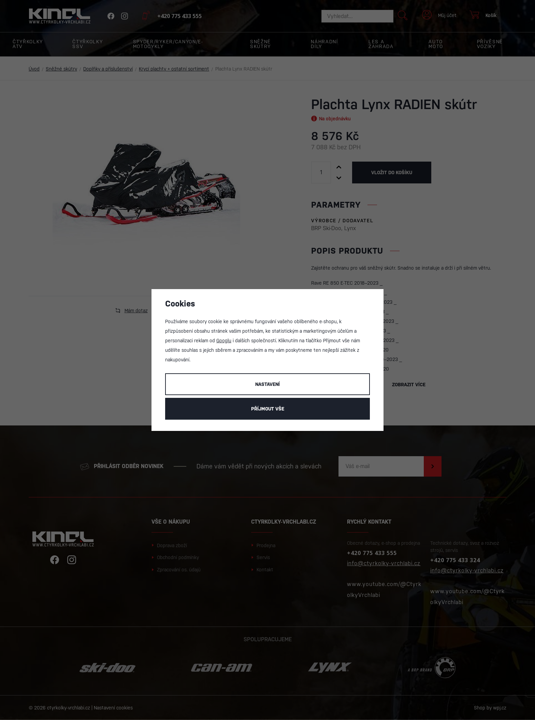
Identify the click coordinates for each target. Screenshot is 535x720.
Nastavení (267, 384)
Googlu (223, 340)
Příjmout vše (267, 408)
